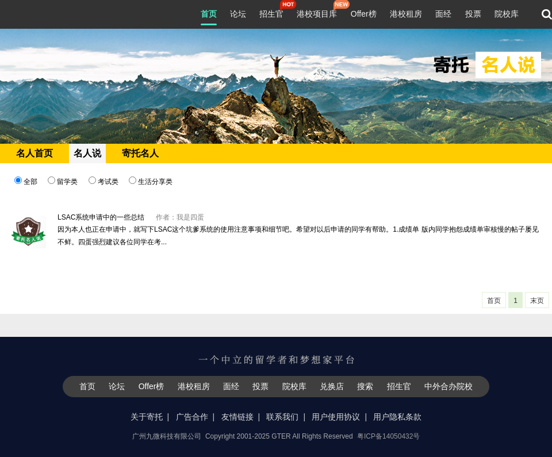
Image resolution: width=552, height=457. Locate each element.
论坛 (238, 13)
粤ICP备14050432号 (388, 436)
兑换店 (332, 386)
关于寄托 (147, 416)
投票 (473, 13)
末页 (537, 301)
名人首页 (34, 153)
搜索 (365, 386)
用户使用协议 (336, 416)
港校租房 (406, 13)
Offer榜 (364, 13)
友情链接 (237, 416)
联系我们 (282, 416)
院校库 (506, 13)
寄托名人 (140, 153)
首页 (209, 13)
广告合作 (192, 416)
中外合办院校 (448, 386)
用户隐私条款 (397, 416)
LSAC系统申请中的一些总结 (100, 217)
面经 (443, 13)
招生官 (271, 12)
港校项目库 (317, 12)
